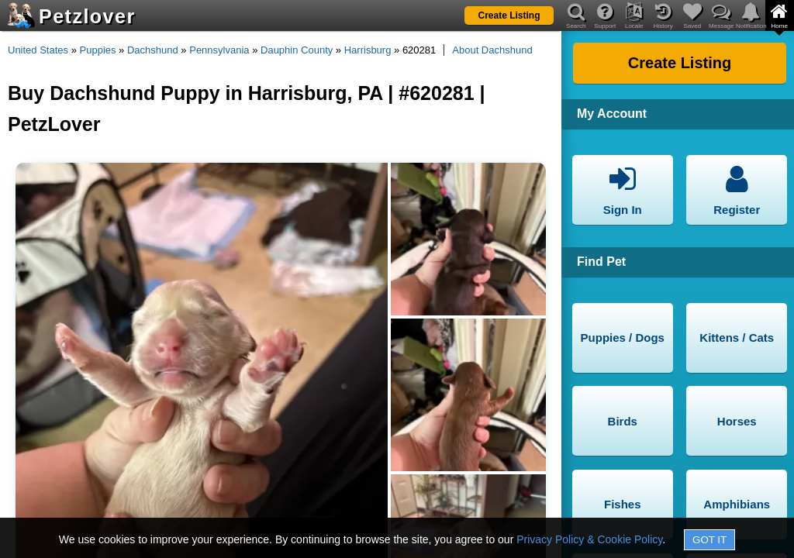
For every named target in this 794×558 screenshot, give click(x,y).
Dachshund (152, 50)
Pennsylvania (219, 50)
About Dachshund (492, 50)
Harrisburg (368, 50)
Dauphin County (297, 50)
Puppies (98, 50)
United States (38, 50)
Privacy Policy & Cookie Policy (589, 539)
